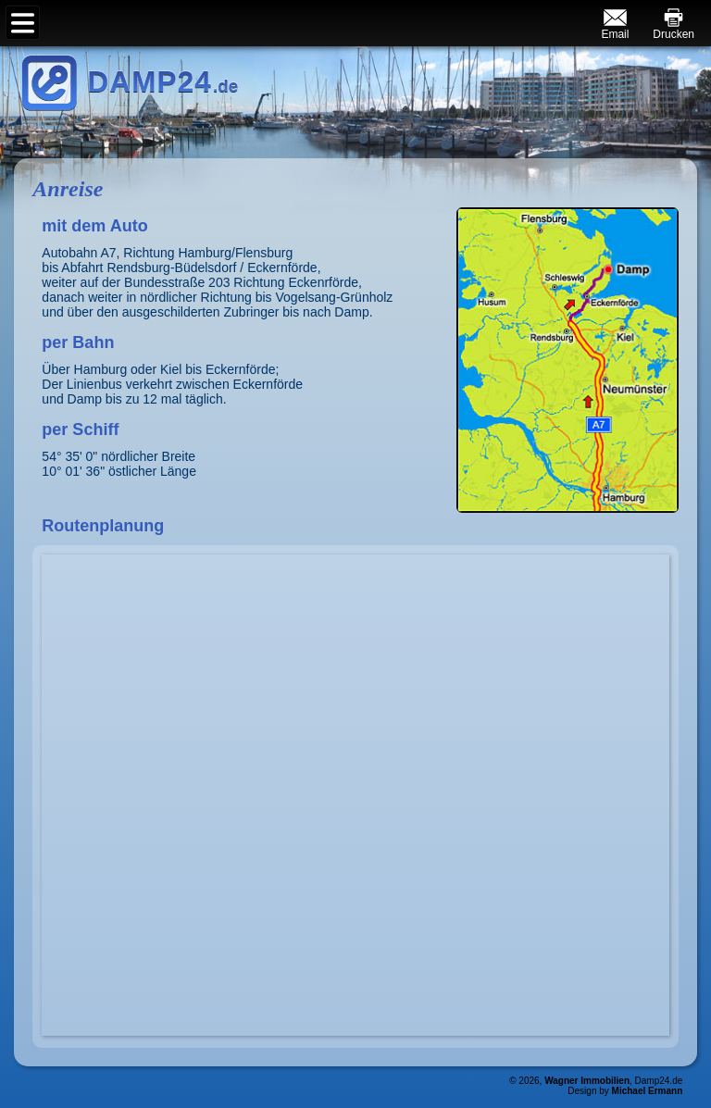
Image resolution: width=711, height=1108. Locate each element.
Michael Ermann (647, 1091)
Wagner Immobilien (587, 1081)
